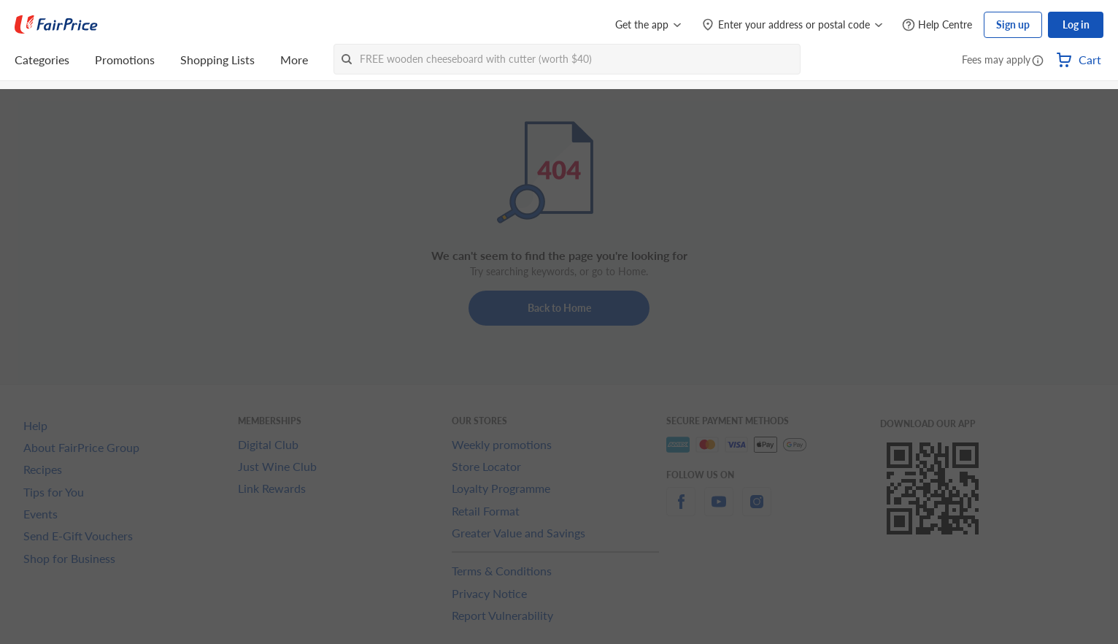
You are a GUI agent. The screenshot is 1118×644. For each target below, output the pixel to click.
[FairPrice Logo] (56, 25)
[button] (1038, 61)
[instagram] (756, 510)
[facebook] (680, 510)
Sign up (1013, 24)
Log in (1076, 24)
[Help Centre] (937, 25)
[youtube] (718, 510)
